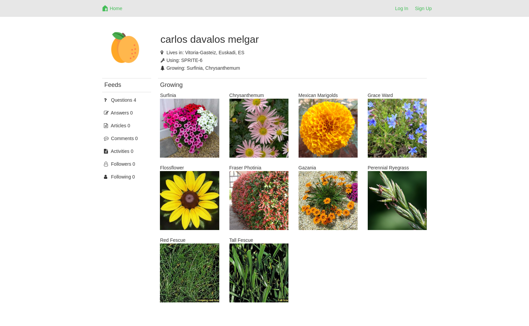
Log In (401, 8)
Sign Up (423, 8)
